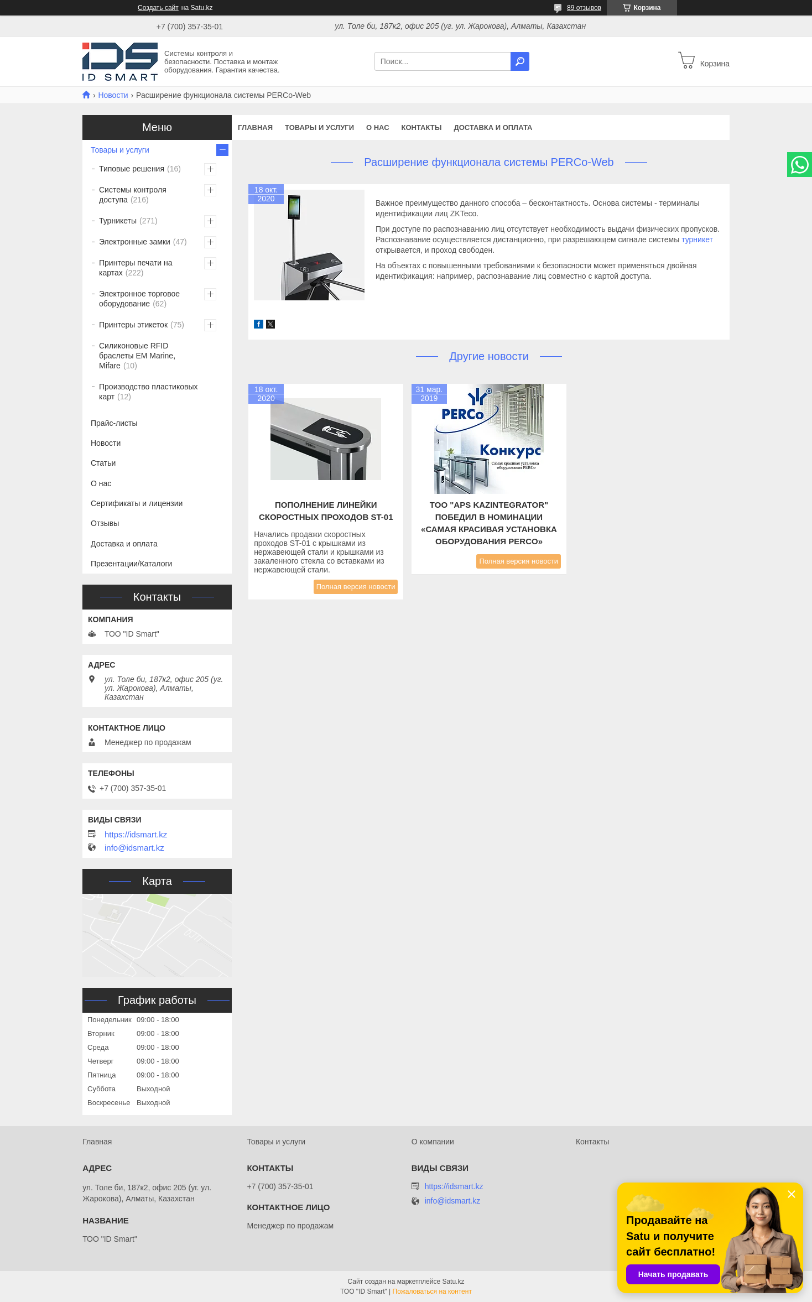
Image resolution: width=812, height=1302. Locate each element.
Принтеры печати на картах (136, 267)
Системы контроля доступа (132, 194)
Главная (255, 127)
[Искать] (520, 61)
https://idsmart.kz (136, 834)
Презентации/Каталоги (131, 563)
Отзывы (105, 523)
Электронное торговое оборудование (139, 298)
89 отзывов (584, 8)
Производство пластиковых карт (148, 391)
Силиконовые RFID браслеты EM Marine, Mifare (137, 355)
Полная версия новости (355, 586)
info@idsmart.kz (134, 847)
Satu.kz (453, 1281)
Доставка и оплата (493, 127)
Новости (113, 95)
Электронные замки (134, 241)
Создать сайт (158, 8)
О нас (377, 127)
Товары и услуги (319, 127)
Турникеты (118, 220)
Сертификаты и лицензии (137, 503)
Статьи (103, 463)
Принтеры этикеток (133, 324)
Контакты (422, 127)
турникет (697, 239)
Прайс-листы (114, 423)
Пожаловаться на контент (432, 1291)
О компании (433, 1141)
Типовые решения (131, 168)
